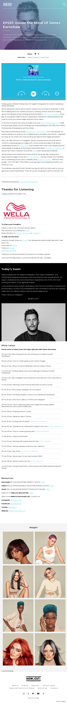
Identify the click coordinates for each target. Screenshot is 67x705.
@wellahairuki (16, 500)
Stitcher (35, 57)
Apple (29, 57)
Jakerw (63, 701)
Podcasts (25, 685)
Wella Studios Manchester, (36, 132)
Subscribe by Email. (9, 251)
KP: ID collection (53, 114)
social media (23, 146)
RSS (47, 57)
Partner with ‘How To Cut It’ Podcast (22, 688)
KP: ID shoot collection (29, 451)
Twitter (18, 233)
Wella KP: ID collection (53, 148)
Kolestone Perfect (44, 159)
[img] (21, 93)
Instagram (36, 233)
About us (15, 685)
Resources (35, 685)
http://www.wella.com (17, 511)
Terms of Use (42, 688)
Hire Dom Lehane (48, 685)
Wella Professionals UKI (49, 123)
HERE (27, 230)
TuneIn (42, 57)
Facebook (26, 233)
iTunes (24, 240)
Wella (44, 114)
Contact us (54, 688)
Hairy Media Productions (28, 182)
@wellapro (12, 507)
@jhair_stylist (33, 298)
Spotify (12, 248)
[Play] (33, 94)
